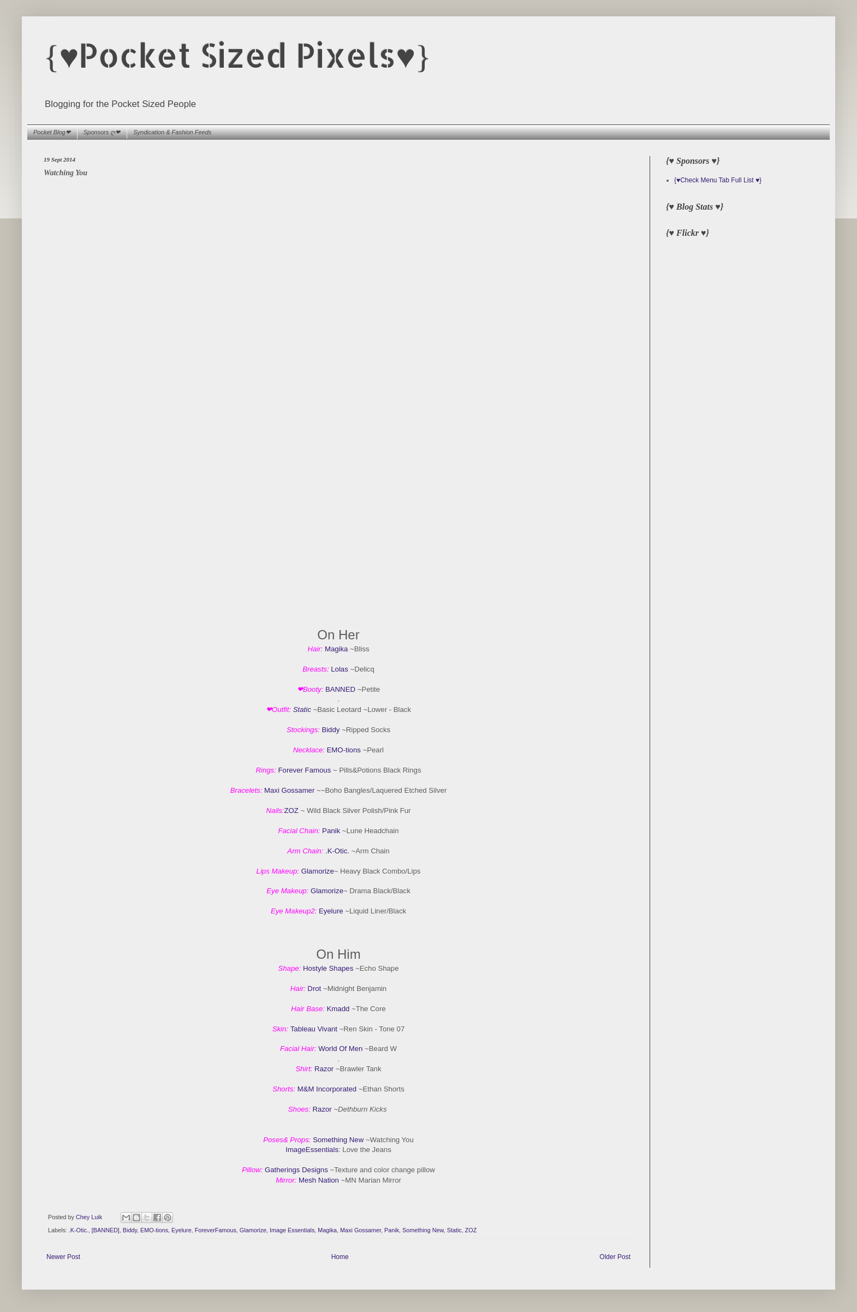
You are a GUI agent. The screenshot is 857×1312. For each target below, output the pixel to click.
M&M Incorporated (326, 1089)
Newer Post (63, 1257)
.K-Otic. (337, 851)
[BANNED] (106, 1230)
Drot (314, 988)
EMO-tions (344, 750)
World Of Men (340, 1048)
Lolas (340, 669)
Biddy (331, 730)
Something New (338, 1140)
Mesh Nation (319, 1180)
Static (302, 709)
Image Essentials (292, 1230)
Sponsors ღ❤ (102, 132)
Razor (324, 1069)
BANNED (340, 689)
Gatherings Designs (296, 1170)
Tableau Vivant (313, 1029)
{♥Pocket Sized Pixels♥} (237, 55)
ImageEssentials (311, 1149)
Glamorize (317, 871)
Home (340, 1257)
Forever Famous (304, 770)
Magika (336, 649)
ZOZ (291, 810)
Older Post (614, 1257)
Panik (331, 831)
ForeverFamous (215, 1230)
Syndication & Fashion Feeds (172, 132)
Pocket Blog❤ (51, 132)
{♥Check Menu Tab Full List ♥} (717, 180)
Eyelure (331, 911)
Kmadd (338, 1009)
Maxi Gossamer (290, 790)
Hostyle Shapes (328, 968)
